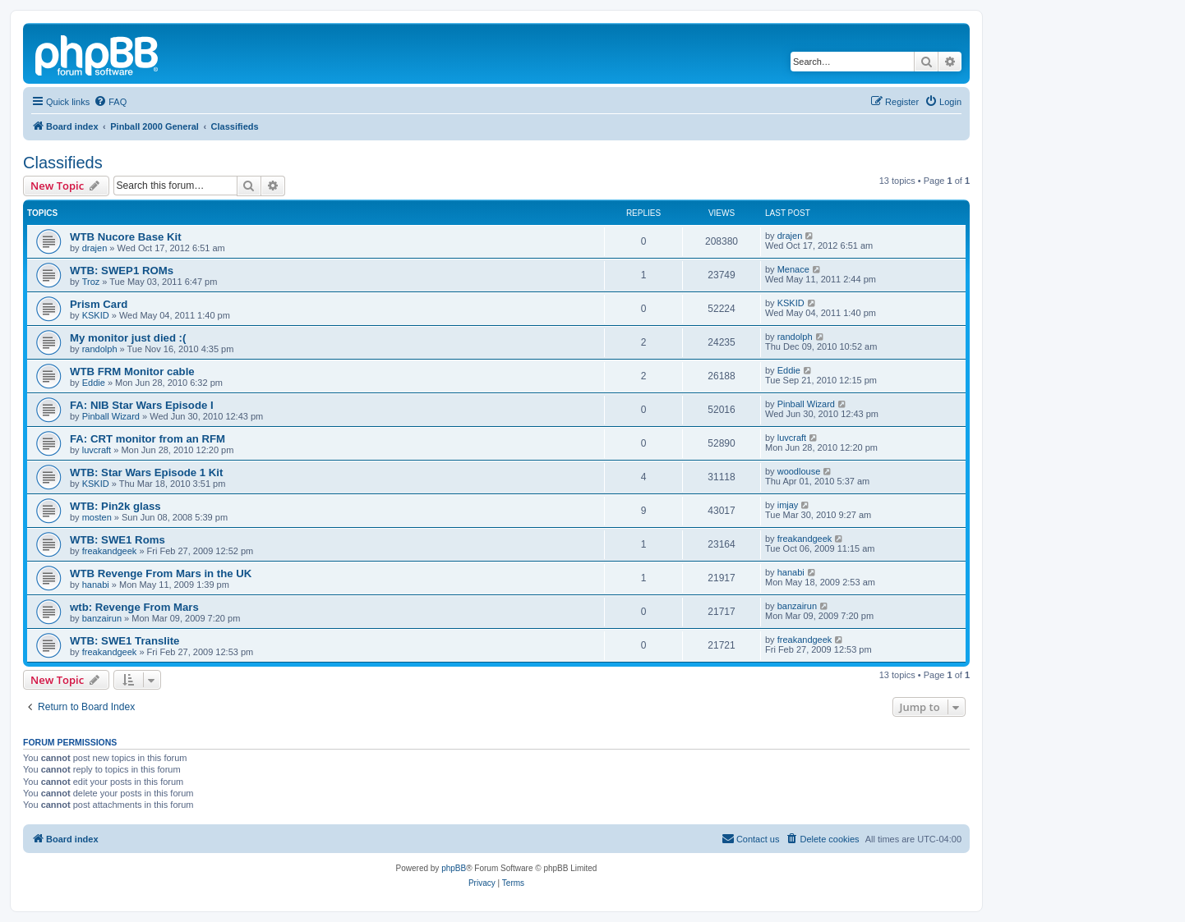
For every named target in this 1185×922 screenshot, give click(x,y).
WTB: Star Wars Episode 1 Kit (146, 472)
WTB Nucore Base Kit (126, 237)
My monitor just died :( (128, 338)
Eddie (93, 383)
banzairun (102, 618)
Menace (793, 269)
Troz (91, 282)
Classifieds (63, 163)
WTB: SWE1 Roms (117, 540)
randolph (100, 349)
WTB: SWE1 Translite (124, 641)
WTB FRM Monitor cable (132, 371)
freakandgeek (109, 551)
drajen (95, 248)
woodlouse (799, 471)
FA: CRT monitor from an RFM (147, 439)
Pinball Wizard (111, 416)
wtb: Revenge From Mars (134, 607)
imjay (788, 505)
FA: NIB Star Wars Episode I (142, 405)
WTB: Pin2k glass (115, 506)
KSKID (95, 315)
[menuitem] (110, 102)
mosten (97, 517)
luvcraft (96, 450)
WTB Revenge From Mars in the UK (160, 573)
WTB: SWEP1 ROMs (121, 270)
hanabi (95, 584)
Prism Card (98, 304)
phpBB (453, 868)
